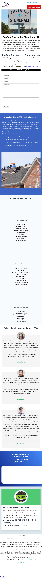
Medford (21, 542)
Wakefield (16, 546)
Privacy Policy (32, 560)
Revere (9, 544)
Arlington (10, 538)
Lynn (6, 542)
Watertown (22, 546)
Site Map (21, 562)
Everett (2, 542)
